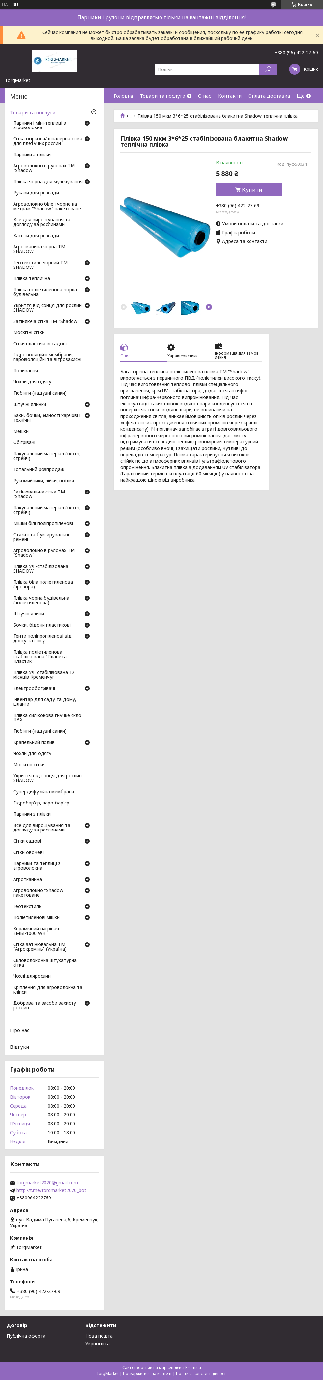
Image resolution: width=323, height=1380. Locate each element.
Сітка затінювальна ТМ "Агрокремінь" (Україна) (40, 947)
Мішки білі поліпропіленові (43, 523)
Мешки (21, 431)
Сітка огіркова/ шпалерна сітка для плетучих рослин (47, 141)
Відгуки (19, 1046)
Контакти (230, 95)
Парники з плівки (32, 154)
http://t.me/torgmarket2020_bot (51, 1190)
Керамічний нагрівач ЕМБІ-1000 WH (36, 931)
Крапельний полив (34, 742)
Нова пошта (99, 1336)
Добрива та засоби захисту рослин (44, 1006)
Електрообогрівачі (34, 688)
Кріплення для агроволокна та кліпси (47, 990)
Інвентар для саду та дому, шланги (44, 702)
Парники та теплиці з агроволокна (37, 866)
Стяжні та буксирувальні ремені (41, 537)
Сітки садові (27, 841)
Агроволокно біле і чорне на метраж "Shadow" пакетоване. (47, 206)
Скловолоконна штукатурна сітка (45, 963)
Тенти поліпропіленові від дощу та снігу (42, 639)
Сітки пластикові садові (40, 344)
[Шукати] (268, 69)
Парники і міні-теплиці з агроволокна (39, 125)
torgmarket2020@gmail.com (47, 1183)
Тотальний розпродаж (38, 469)
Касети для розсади (36, 236)
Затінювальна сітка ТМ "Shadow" (39, 494)
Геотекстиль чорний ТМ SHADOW (40, 265)
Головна (123, 95)
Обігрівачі (24, 442)
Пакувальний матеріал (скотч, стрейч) (47, 456)
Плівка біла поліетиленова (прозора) (43, 585)
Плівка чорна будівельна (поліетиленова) (41, 601)
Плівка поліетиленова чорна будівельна (45, 292)
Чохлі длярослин (32, 976)
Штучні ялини (28, 614)
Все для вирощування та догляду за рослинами (41, 222)
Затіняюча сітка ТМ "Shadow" (46, 321)
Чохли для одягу (32, 382)
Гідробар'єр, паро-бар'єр (41, 803)
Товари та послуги (162, 95)
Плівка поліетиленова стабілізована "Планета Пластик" (40, 657)
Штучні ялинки (29, 404)
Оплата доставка (269, 95)
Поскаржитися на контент (147, 1373)
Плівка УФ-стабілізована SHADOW (40, 569)
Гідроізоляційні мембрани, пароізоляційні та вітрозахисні (47, 357)
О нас (204, 95)
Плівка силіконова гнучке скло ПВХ (47, 718)
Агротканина (27, 879)
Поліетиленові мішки (36, 917)
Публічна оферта (26, 1336)
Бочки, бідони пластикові (42, 625)
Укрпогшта (97, 1343)
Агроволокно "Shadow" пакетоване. (39, 893)
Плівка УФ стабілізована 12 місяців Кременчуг (43, 675)
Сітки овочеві (28, 852)
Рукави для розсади (36, 193)
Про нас (20, 1030)
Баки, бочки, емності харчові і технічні (46, 418)
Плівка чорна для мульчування (48, 181)
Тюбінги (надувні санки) (40, 393)
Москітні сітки (28, 332)
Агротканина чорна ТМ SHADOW (39, 249)
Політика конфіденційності (201, 1373)
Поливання (25, 371)
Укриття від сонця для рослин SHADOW (47, 308)
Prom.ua (193, 1367)
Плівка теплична (31, 278)
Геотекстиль (27, 906)
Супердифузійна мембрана (43, 792)
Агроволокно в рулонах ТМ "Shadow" (44, 168)
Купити (252, 189)
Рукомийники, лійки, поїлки (43, 481)
